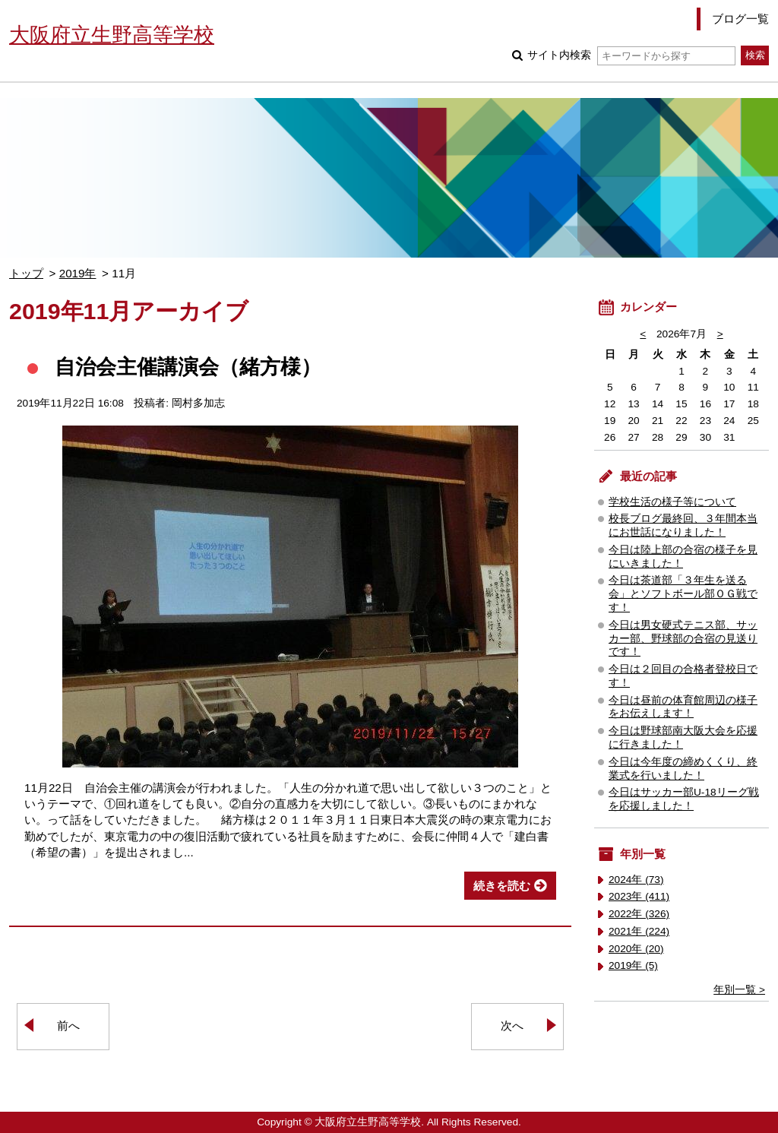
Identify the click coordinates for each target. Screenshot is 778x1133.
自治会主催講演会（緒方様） (188, 366)
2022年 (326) (639, 913)
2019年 (77, 273)
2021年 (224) (639, 931)
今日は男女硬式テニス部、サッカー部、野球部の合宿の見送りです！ (683, 638)
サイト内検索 (631, 55)
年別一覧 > (739, 989)
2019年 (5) (633, 965)
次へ (512, 1025)
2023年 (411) (639, 896)
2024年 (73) (636, 879)
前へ (68, 1025)
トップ (26, 273)
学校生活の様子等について (672, 502)
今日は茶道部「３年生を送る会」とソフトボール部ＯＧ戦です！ (683, 593)
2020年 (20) (636, 948)
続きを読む (501, 885)
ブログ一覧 (740, 18)
